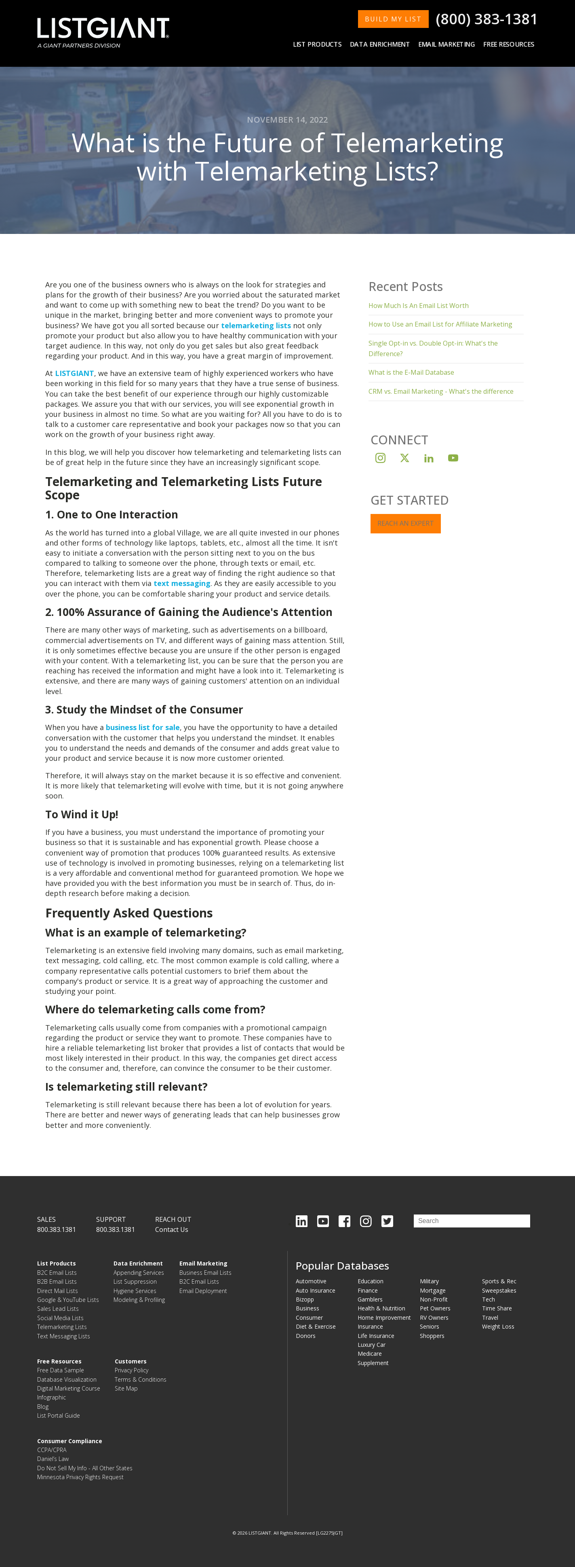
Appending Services (139, 1272)
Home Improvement (384, 1317)
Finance (368, 1290)
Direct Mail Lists (57, 1291)
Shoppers (432, 1336)
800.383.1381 (56, 1229)
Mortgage (433, 1290)
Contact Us (171, 1229)
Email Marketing (446, 44)
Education (370, 1281)
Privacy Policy (131, 1370)
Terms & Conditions (140, 1379)
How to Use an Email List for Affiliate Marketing (440, 324)
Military (429, 1281)
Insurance (370, 1326)
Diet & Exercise (316, 1326)
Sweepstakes (499, 1290)
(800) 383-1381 (487, 19)
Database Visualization (67, 1379)
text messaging (182, 583)
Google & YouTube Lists (68, 1300)
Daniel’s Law (53, 1459)
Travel (490, 1317)
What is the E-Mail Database (411, 372)
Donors (306, 1336)
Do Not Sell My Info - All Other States (85, 1468)
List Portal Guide (58, 1415)
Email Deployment (203, 1291)
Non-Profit (434, 1299)
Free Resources (508, 44)
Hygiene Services (135, 1291)
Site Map (126, 1388)
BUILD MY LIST (393, 19)
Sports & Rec (499, 1281)
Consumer (309, 1317)
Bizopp (305, 1299)
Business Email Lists (205, 1272)
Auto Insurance (315, 1290)
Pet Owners (435, 1308)
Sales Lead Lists (58, 1308)
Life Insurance (376, 1336)
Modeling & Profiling (139, 1300)
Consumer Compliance (69, 1441)
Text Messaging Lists (63, 1336)
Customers (131, 1361)
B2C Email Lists (57, 1272)
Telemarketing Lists (62, 1327)
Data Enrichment (380, 44)
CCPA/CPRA (51, 1450)
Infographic (51, 1397)
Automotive (311, 1281)
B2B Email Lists (57, 1281)
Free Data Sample (60, 1370)
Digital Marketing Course (68, 1388)
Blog (42, 1406)
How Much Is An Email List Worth (419, 305)
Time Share (497, 1308)
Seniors (429, 1326)
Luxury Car (371, 1344)
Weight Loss (498, 1326)
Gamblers (370, 1299)
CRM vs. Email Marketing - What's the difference (441, 391)
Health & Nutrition (381, 1308)
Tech (488, 1299)
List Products (317, 44)
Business (307, 1308)
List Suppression (135, 1281)
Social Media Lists (60, 1318)
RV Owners (434, 1317)
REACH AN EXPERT (405, 523)
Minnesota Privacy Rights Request (80, 1477)
